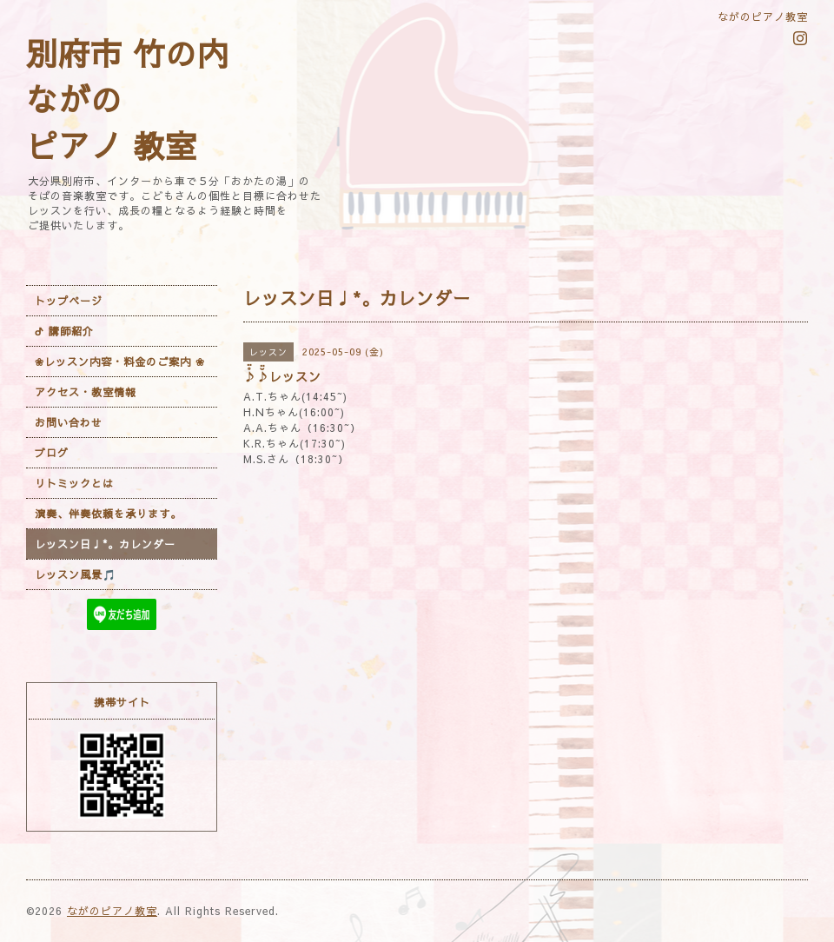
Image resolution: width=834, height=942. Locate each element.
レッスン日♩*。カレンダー (105, 544)
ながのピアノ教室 (112, 911)
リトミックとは (74, 483)
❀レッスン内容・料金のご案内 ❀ (120, 361)
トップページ (69, 301)
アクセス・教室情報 (85, 392)
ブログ (52, 453)
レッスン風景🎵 (75, 574)
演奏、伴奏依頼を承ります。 (108, 514)
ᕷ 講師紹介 (64, 331)
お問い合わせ (69, 422)
